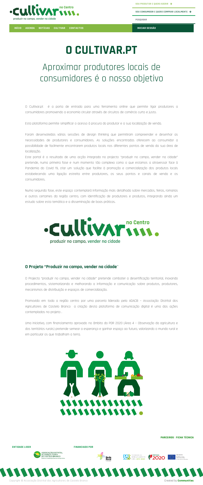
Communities (186, 480)
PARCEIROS (167, 437)
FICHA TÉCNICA (185, 437)
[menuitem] (17, 28)
